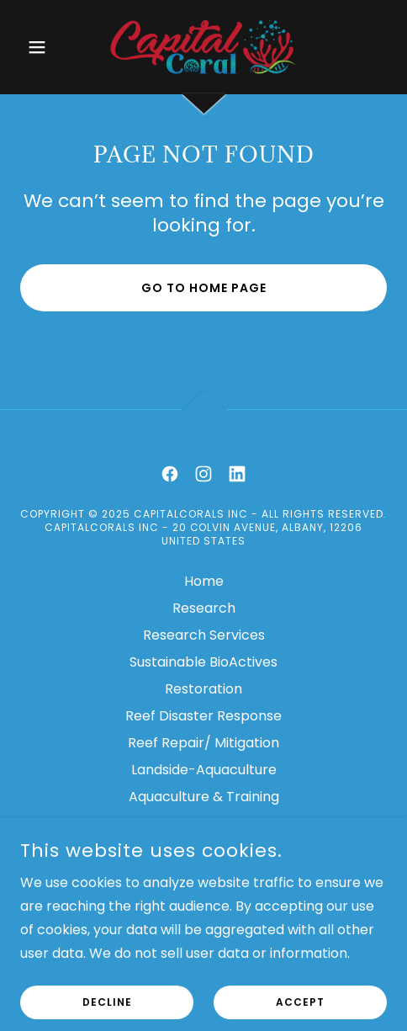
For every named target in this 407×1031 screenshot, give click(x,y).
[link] (203, 47)
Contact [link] (203, 850)
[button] (47, 47)
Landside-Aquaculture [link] (204, 769)
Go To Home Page (204, 287)
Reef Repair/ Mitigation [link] (203, 742)
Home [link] (204, 581)
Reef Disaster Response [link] (203, 715)
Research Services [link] (204, 635)
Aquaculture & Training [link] (204, 796)
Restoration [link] (203, 689)
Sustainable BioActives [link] (204, 662)
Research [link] (203, 608)
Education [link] (203, 823)
